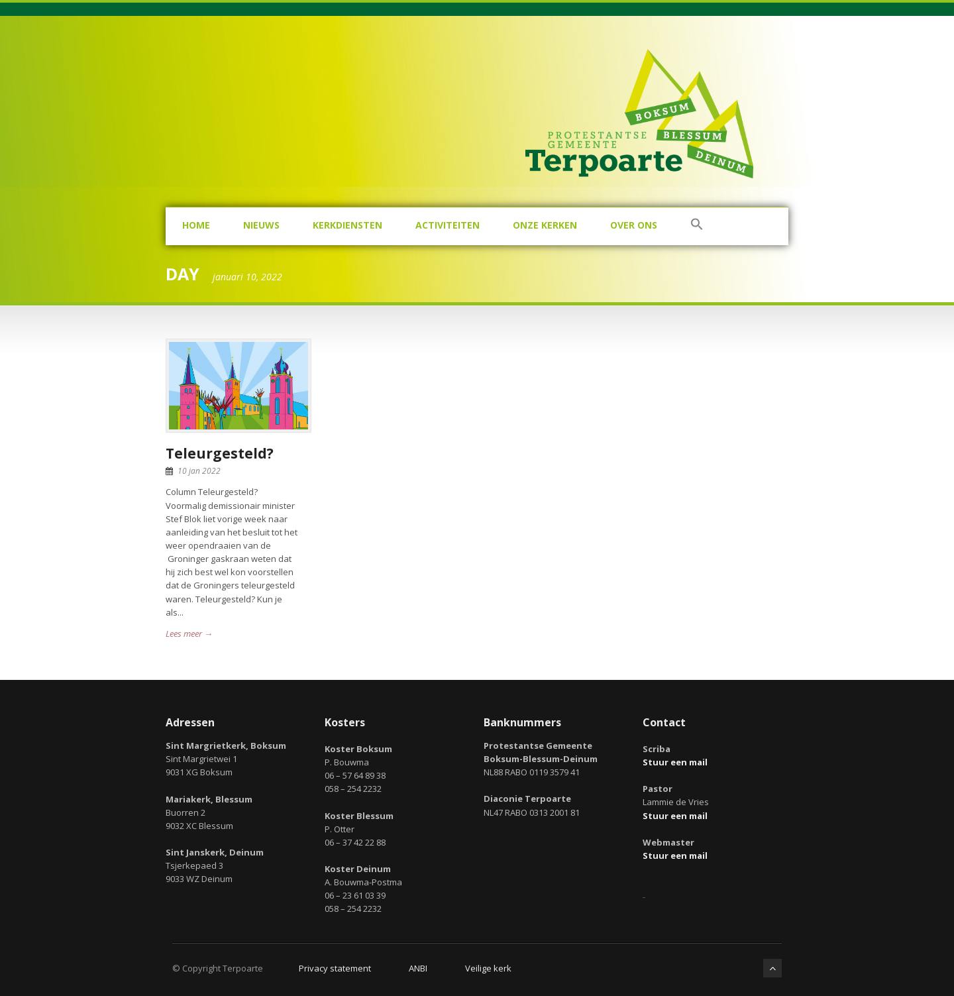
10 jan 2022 (199, 470)
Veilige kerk (488, 968)
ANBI (418, 968)
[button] (697, 226)
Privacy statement (335, 968)
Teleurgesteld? (220, 453)
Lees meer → (189, 633)
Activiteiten (447, 225)
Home (196, 225)
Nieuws (261, 225)
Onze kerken (545, 225)
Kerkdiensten (347, 225)
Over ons (633, 225)
